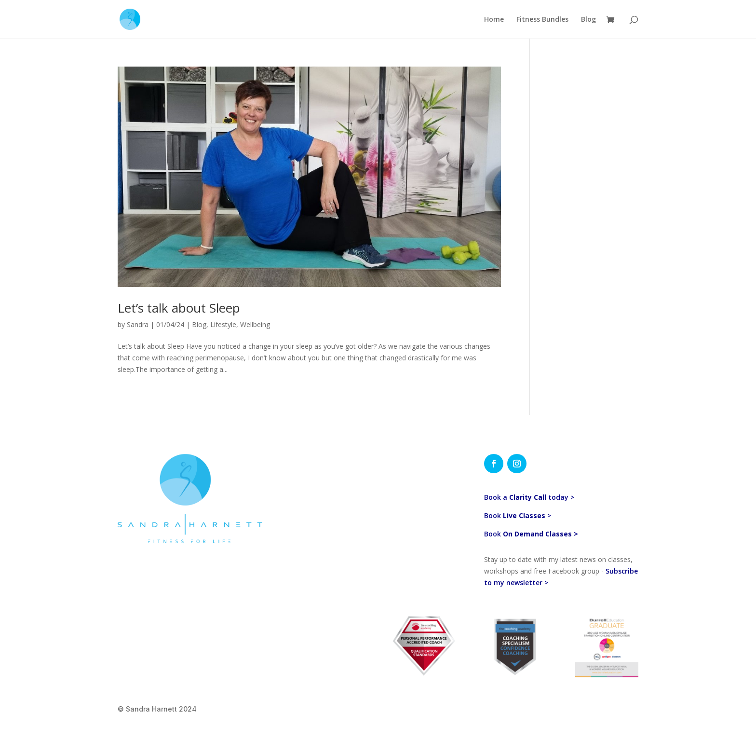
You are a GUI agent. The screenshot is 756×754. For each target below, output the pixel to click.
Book (531, 533)
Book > (517, 515)
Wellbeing (255, 324)
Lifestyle (223, 324)
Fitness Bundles (542, 20)
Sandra (137, 324)
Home (494, 20)
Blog (588, 20)
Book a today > (529, 497)
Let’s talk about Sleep (179, 307)
